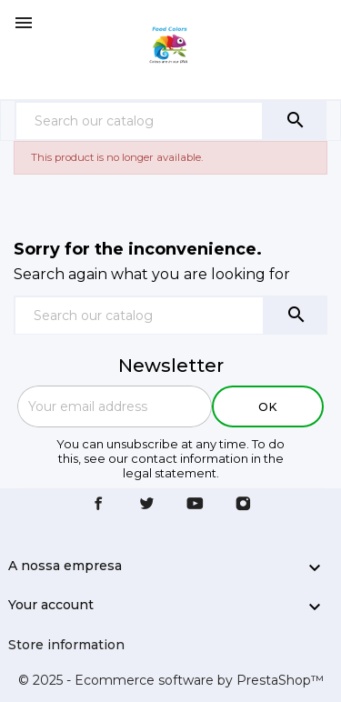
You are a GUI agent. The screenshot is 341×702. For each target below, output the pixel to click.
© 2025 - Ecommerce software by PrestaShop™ (171, 680)
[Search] (139, 120)
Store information (66, 645)
